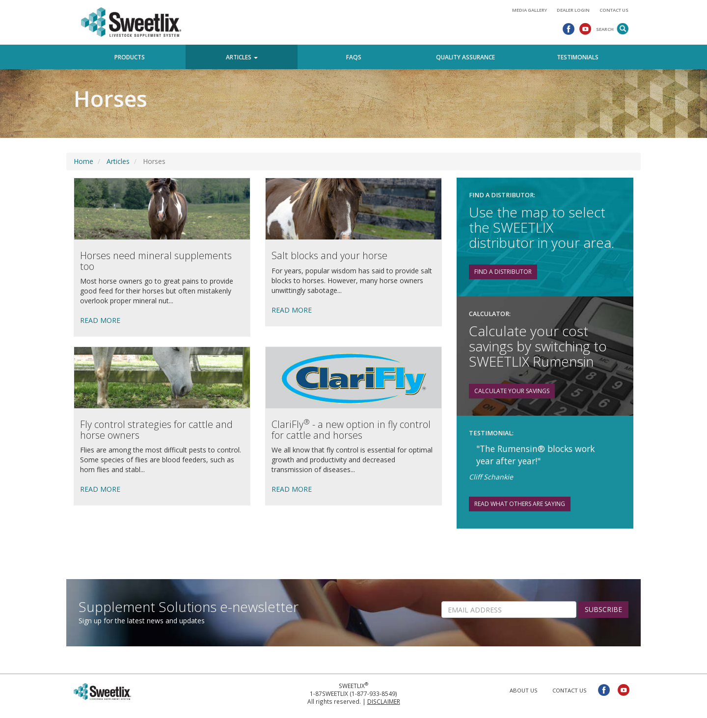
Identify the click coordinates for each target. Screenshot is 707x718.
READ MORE (100, 320)
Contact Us (613, 10)
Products (129, 57)
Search (605, 29)
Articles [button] (242, 57)
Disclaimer (383, 701)
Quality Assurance (465, 57)
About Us (524, 690)
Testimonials (577, 57)
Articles (118, 161)
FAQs (353, 57)
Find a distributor (503, 271)
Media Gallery (529, 10)
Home (83, 161)
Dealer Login (573, 10)
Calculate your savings (511, 391)
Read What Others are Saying (519, 504)
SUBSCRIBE (603, 609)
